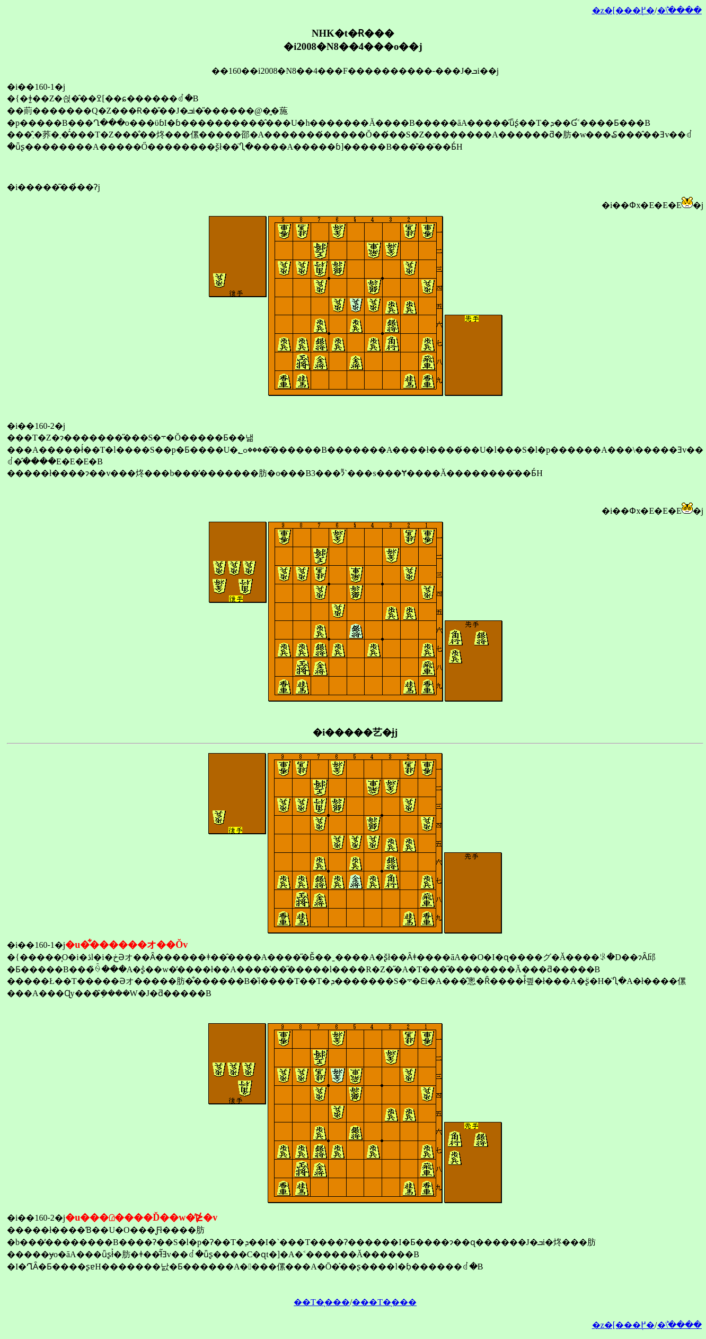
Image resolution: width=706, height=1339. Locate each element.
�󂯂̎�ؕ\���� (679, 10)
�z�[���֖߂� (623, 10)
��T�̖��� (322, 1302)
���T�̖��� (384, 1302)
